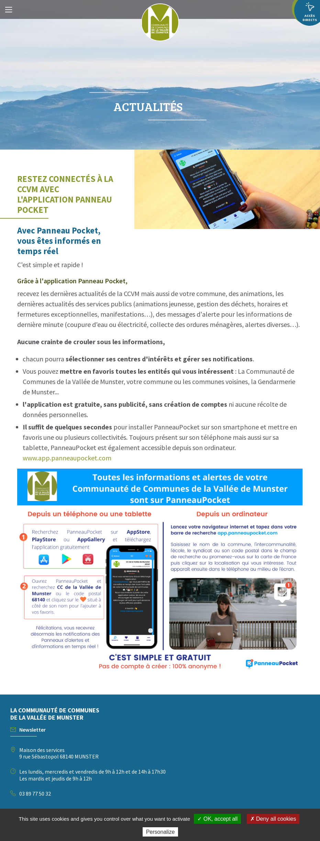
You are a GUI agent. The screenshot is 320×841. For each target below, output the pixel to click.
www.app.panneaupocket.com (67, 458)
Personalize (160, 832)
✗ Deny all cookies (273, 819)
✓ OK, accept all (217, 819)
